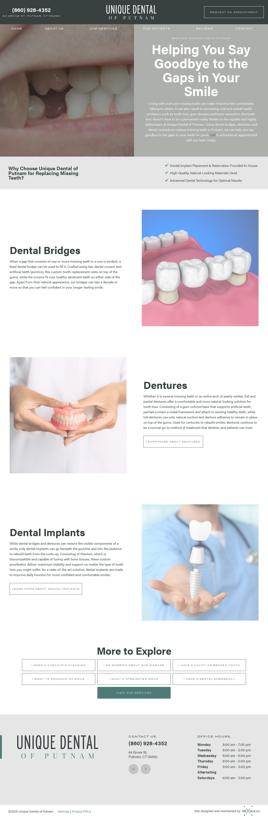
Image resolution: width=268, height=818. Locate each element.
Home (16, 29)
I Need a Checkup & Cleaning (59, 665)
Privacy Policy (81, 811)
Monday (204, 744)
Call (212, 134)
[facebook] (146, 769)
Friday (202, 766)
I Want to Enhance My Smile (58, 678)
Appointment (234, 12)
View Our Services (134, 692)
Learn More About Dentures (173, 441)
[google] (134, 769)
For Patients (158, 29)
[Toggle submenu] (65, 28)
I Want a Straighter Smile (134, 678)
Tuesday (204, 749)
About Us (56, 29)
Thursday (205, 760)
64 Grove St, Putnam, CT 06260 (31, 16)
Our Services (105, 29)
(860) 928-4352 (31, 10)
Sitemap (63, 811)
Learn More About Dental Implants (46, 588)
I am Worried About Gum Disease (134, 665)
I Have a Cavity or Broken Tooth (209, 665)
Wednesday (206, 755)
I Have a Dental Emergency (209, 678)
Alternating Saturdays (206, 774)
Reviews (204, 29)
